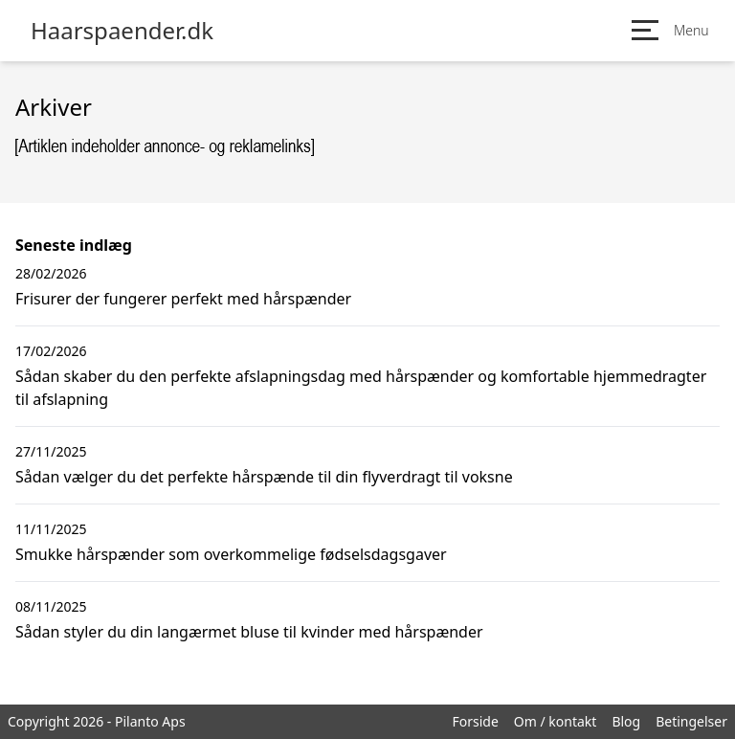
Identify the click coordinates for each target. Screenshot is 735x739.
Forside (475, 721)
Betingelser (691, 721)
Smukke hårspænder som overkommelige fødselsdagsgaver (231, 554)
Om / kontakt (555, 721)
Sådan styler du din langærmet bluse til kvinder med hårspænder (249, 631)
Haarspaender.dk (122, 30)
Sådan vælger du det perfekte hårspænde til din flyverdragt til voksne (264, 476)
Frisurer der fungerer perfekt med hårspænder (183, 298)
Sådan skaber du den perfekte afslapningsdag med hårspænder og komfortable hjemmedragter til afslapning (360, 388)
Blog (626, 721)
